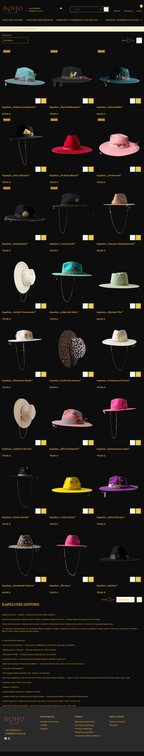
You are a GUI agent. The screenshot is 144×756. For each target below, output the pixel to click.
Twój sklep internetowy (8, 29)
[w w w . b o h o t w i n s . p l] (12, 729)
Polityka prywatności (84, 732)
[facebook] (61, 8)
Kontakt (43, 729)
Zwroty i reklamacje (83, 729)
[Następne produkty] (125, 599)
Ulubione (113, 725)
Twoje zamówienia (117, 722)
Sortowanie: (7, 35)
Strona (124, 40)
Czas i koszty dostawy (84, 725)
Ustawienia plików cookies (87, 736)
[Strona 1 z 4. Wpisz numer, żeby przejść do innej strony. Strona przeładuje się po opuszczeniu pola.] (129, 40)
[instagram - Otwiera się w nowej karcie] (9, 738)
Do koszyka (43, 100)
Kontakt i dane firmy (49, 722)
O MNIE (43, 725)
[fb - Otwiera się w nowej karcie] (5, 738)
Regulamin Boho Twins (85, 722)
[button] (106, 9)
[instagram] (61, 10)
